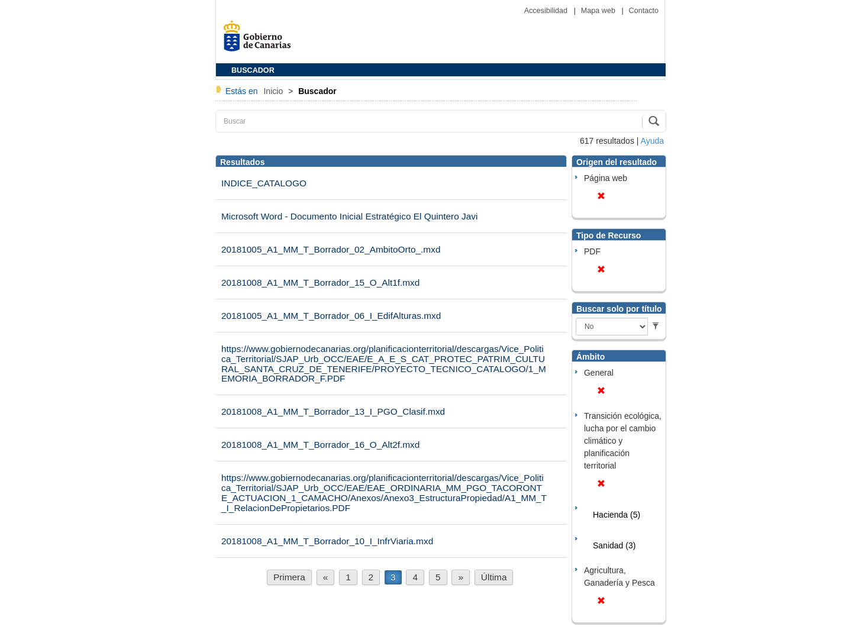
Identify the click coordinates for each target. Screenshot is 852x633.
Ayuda (652, 141)
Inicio (274, 91)
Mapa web (599, 11)
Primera (289, 577)
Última (494, 577)
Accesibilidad (547, 11)
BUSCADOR (253, 70)
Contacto (644, 11)
